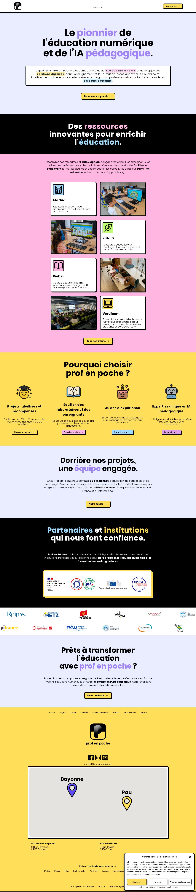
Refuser (158, 882)
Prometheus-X (119, 871)
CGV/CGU (102, 886)
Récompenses (130, 712)
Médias (116, 712)
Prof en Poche (79, 871)
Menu (98, 7)
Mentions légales (117, 886)
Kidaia (66, 871)
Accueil (52, 712)
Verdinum (94, 871)
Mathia (47, 871)
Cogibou (105, 871)
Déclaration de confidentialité (167, 887)
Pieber (57, 871)
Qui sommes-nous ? (100, 712)
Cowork (73, 712)
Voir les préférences (180, 882)
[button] (190, 856)
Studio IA (84, 712)
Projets (63, 712)
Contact (143, 712)
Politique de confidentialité (82, 886)
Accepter (137, 882)
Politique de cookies (147, 887)
